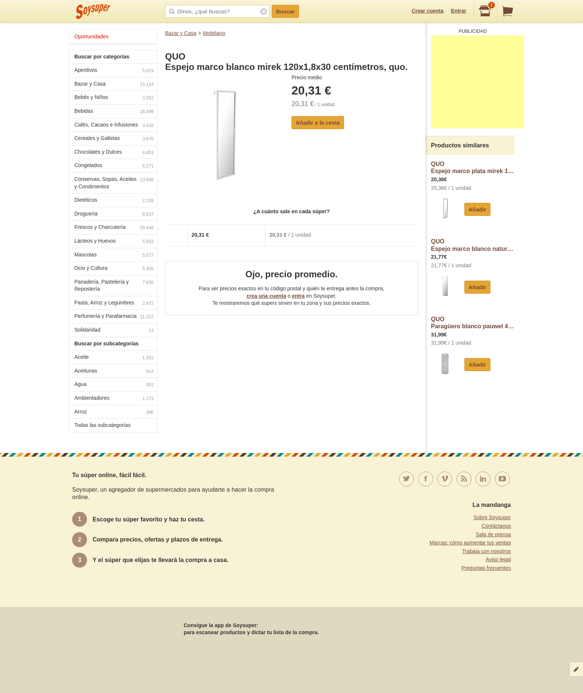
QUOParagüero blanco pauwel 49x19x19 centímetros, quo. (473, 323)
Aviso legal (498, 559)
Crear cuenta (428, 11)
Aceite (114, 358)
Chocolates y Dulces (114, 153)
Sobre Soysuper (492, 517)
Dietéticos (114, 201)
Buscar (285, 11)
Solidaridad (114, 331)
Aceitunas (114, 372)
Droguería (114, 214)
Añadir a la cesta (318, 122)
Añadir (477, 209)
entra (298, 296)
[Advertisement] (477, 81)
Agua (114, 385)
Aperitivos (114, 71)
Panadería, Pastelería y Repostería (114, 285)
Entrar (458, 11)
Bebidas (114, 112)
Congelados (114, 166)
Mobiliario (214, 33)
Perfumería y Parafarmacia (114, 317)
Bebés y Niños (114, 98)
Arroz (114, 412)
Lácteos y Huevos (114, 242)
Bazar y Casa (180, 33)
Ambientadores (114, 399)
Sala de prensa (493, 534)
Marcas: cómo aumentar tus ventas (470, 543)
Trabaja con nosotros (486, 551)
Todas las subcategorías (102, 425)
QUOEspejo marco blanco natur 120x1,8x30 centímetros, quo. (473, 245)
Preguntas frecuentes (486, 568)
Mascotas (114, 255)
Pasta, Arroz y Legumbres (114, 303)
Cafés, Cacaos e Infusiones (114, 126)
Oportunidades (91, 36)
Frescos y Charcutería (114, 228)
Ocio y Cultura (114, 269)
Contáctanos (496, 526)
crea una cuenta (266, 296)
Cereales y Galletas (114, 139)
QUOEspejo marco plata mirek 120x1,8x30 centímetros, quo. (473, 168)
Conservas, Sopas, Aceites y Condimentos (114, 182)
